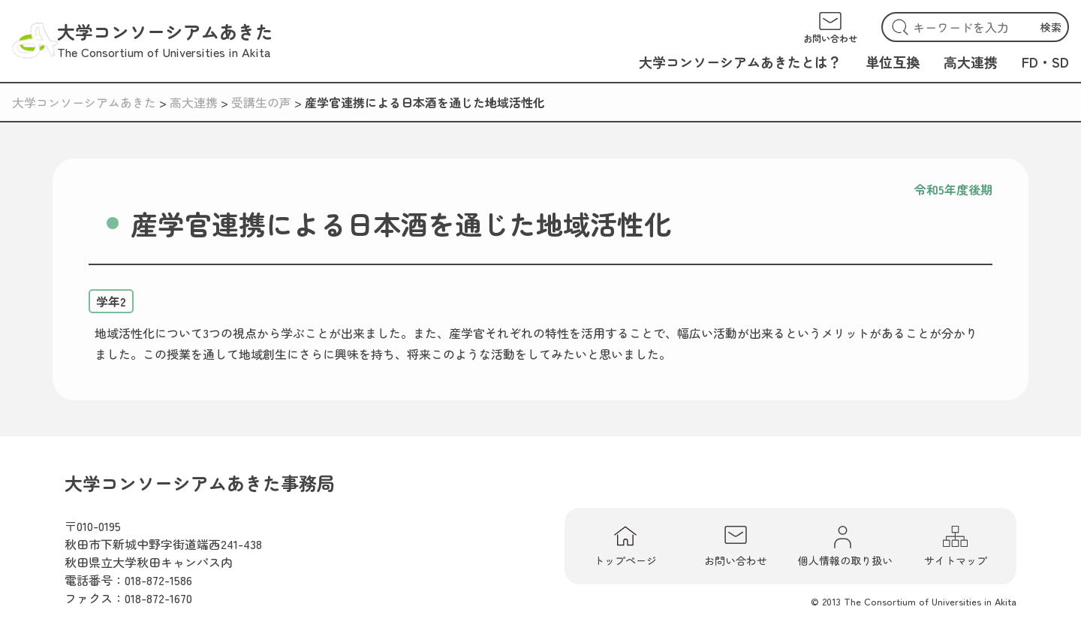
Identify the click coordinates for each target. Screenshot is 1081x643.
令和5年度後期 (953, 189)
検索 (1050, 27)
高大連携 (971, 61)
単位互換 (893, 61)
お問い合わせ (735, 546)
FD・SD (1045, 61)
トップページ (625, 546)
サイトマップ (955, 546)
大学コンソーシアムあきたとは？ (740, 61)
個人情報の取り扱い (845, 546)
